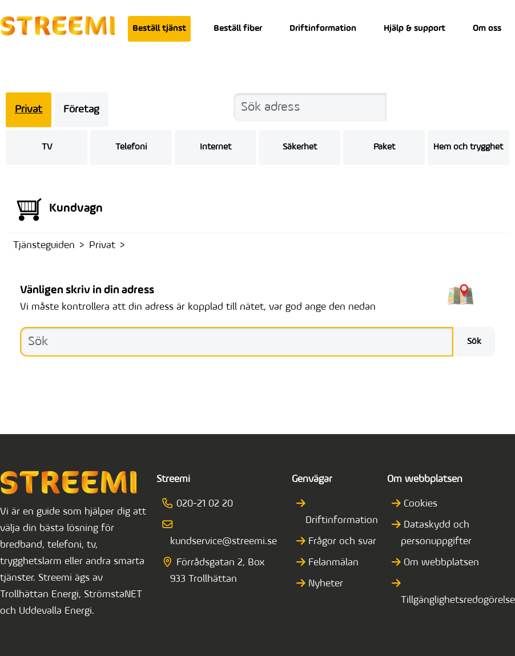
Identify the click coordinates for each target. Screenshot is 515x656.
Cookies (419, 504)
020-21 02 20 (201, 504)
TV (47, 147)
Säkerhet (300, 147)
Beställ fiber (238, 28)
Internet (215, 147)
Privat (28, 109)
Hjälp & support (414, 28)
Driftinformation (322, 28)
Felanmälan (332, 562)
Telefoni (131, 147)
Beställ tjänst (159, 28)
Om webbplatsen (440, 562)
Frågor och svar (340, 541)
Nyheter (324, 583)
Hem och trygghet (468, 147)
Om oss (487, 28)
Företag (81, 109)
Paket (384, 147)
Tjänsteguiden (44, 245)
